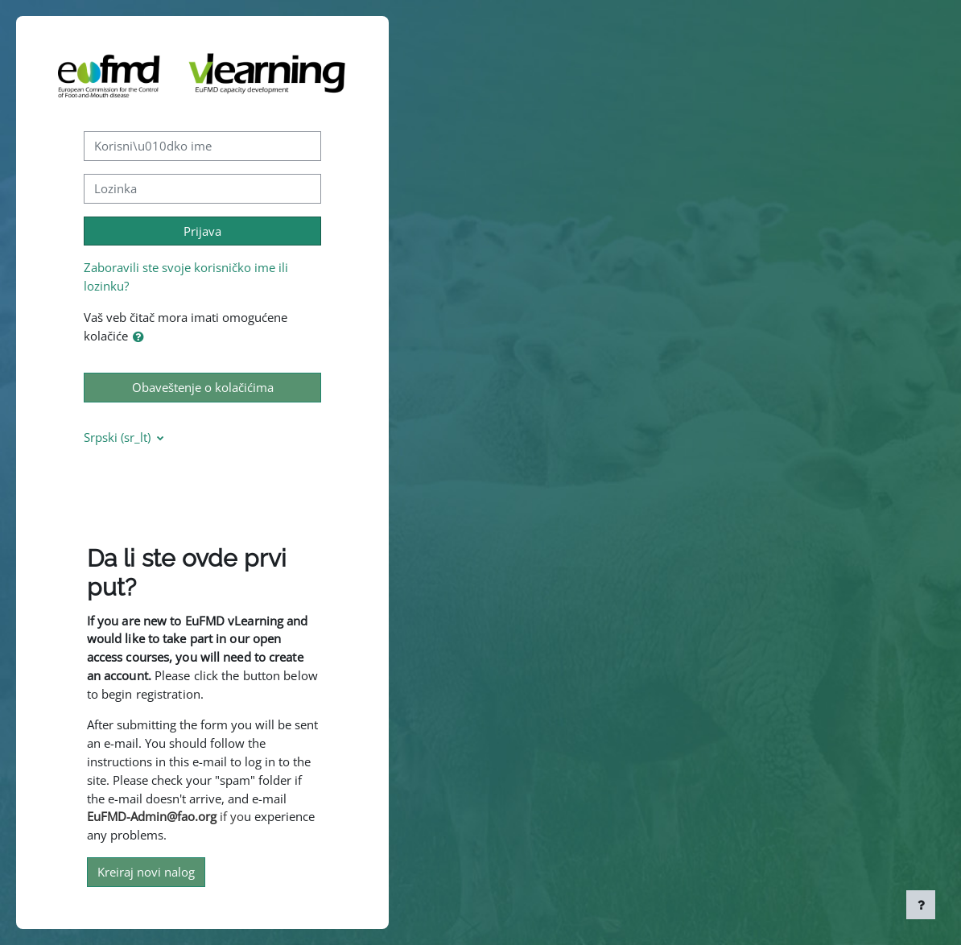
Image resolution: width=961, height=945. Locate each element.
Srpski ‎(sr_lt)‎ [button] (119, 437)
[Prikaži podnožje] (920, 904)
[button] (141, 337)
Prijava (202, 231)
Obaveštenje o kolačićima (203, 387)
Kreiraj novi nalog (146, 872)
